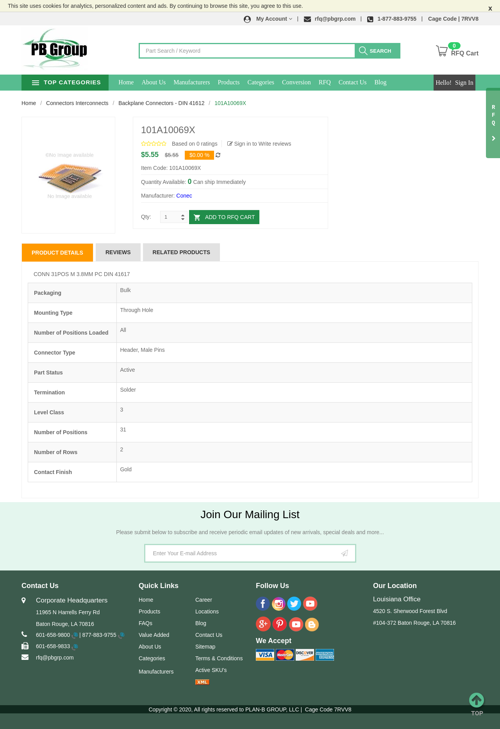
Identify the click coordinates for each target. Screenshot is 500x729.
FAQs (145, 623)
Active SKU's (211, 670)
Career (203, 600)
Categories (279, 82)
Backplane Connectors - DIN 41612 (161, 103)
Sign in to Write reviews (259, 144)
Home (144, 82)
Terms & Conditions (219, 658)
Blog (399, 82)
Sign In (464, 82)
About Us (172, 82)
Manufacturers (210, 82)
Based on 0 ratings (195, 144)
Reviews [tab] (118, 252)
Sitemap (205, 646)
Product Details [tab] (57, 253)
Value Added (154, 635)
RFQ (343, 82)
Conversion (314, 82)
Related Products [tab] (182, 252)
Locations (207, 611)
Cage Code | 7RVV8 (453, 19)
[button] (268, 19)
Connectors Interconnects (77, 103)
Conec (184, 195)
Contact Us (371, 82)
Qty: (146, 217)
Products (247, 82)
